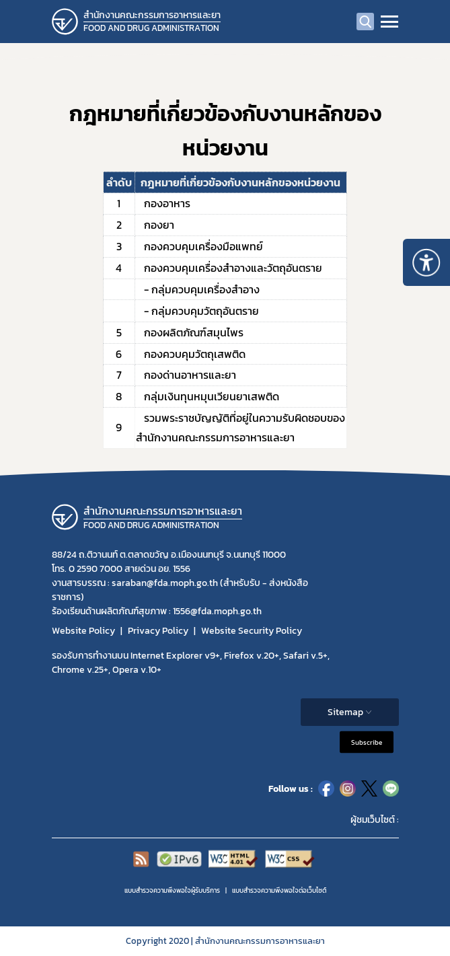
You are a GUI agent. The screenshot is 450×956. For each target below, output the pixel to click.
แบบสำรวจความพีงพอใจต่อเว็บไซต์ (279, 890)
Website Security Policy (251, 631)
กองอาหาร (163, 203)
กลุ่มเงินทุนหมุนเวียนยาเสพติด (207, 396)
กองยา (155, 225)
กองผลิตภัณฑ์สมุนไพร (189, 332)
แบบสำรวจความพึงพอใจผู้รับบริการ (172, 890)
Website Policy (83, 631)
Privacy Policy (158, 631)
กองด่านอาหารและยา (186, 375)
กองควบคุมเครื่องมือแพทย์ (199, 246)
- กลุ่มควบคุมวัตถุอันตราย (197, 311)
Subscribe (366, 742)
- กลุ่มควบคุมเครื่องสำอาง (198, 289)
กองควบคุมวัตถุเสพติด (191, 354)
